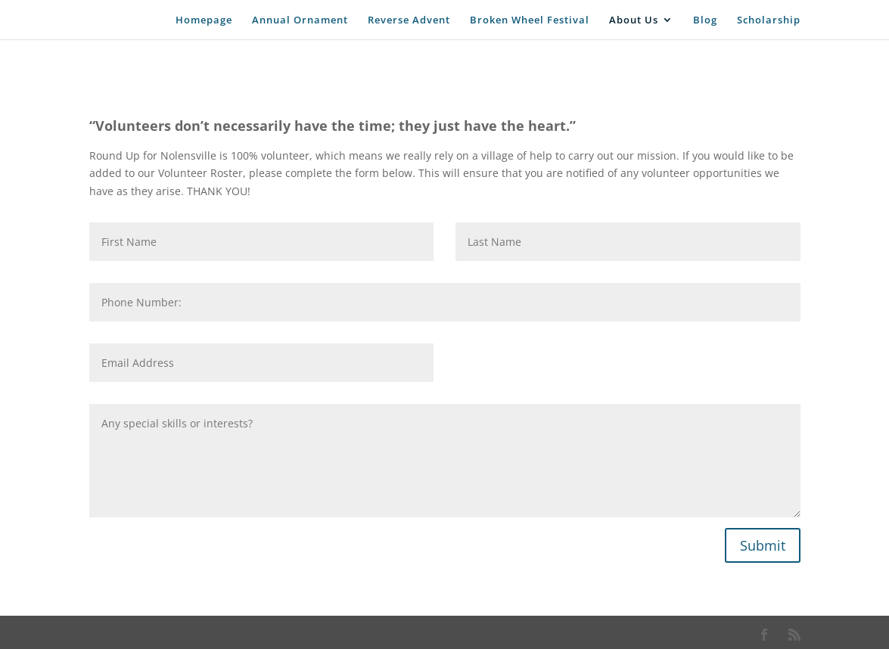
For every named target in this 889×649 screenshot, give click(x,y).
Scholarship (768, 20)
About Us (633, 20)
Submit (762, 545)
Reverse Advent (409, 20)
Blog (705, 20)
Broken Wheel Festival (529, 20)
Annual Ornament (300, 20)
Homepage (204, 20)
